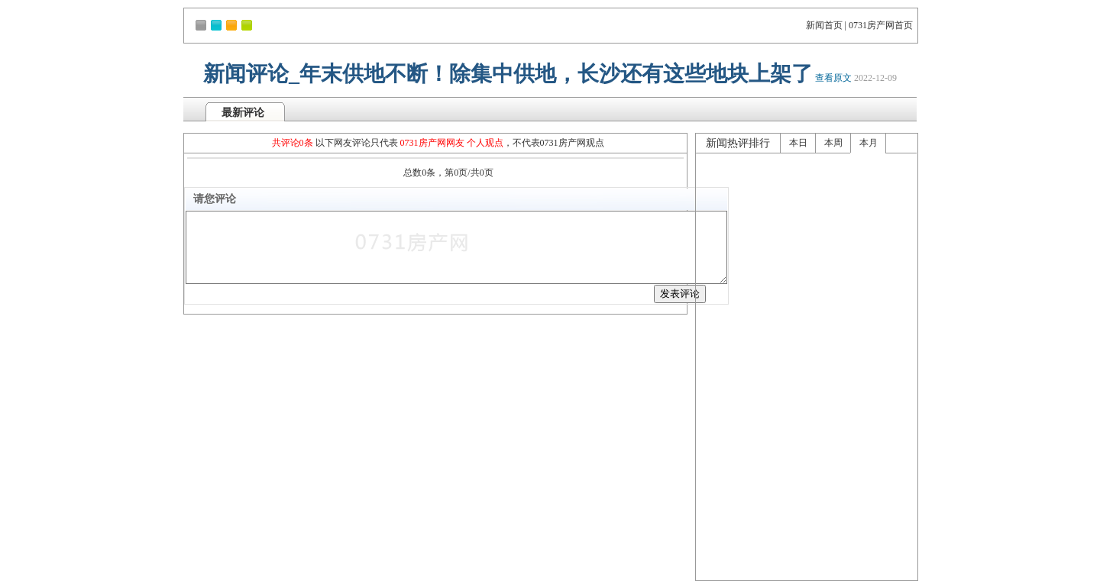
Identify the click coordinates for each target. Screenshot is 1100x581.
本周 (833, 142)
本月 (868, 142)
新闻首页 (824, 25)
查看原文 (833, 78)
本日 (798, 142)
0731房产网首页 (881, 25)
